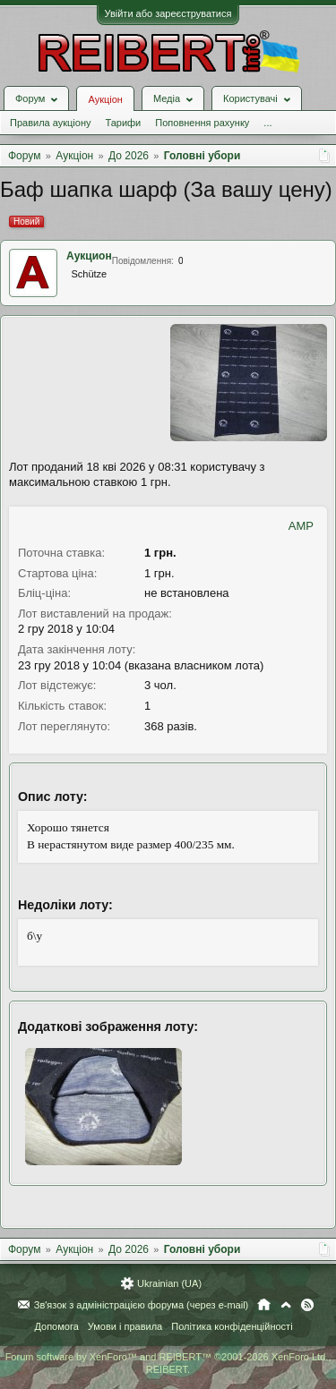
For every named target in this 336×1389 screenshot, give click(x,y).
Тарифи (123, 122)
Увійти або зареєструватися (168, 13)
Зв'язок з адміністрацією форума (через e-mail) (141, 1305)
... (267, 122)
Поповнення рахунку (202, 122)
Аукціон (105, 99)
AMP (301, 526)
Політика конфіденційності (231, 1326)
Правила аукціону (50, 122)
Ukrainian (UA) (169, 1283)
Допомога (56, 1326)
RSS (307, 1305)
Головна (264, 1305)
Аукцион (89, 256)
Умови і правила (125, 1326)
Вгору (286, 1305)
